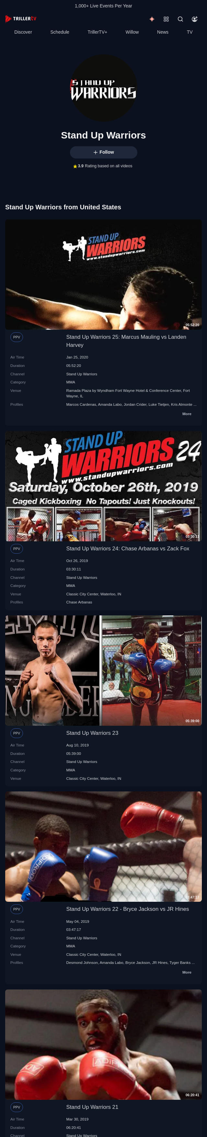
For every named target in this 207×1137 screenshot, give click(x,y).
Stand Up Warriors (82, 374)
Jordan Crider (135, 404)
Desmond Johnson (82, 962)
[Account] (195, 19)
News (162, 32)
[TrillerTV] (20, 19)
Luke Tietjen (159, 404)
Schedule (60, 32)
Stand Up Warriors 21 (92, 1107)
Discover (23, 32)
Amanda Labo (110, 404)
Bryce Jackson (137, 962)
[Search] (180, 19)
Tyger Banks (179, 962)
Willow (132, 32)
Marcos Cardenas (81, 404)
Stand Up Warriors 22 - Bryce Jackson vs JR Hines (127, 909)
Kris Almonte (181, 404)
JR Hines (159, 962)
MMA (70, 382)
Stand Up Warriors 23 (92, 733)
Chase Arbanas (79, 602)
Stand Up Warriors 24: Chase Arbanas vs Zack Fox (128, 549)
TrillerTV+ (98, 32)
